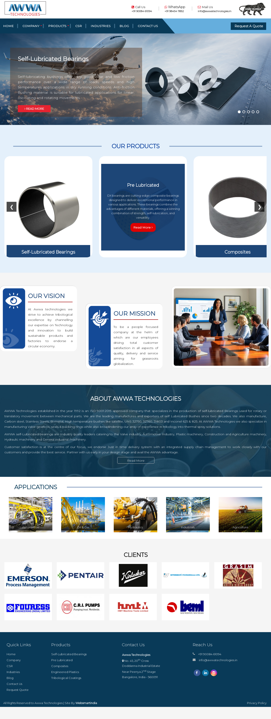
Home (11, 654)
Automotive (30, 527)
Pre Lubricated (62, 660)
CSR (78, 26)
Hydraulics (135, 527)
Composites (59, 666)
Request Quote (18, 689)
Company (30, 26)
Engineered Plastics (65, 671)
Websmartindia (86, 703)
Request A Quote (248, 26)
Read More (143, 227)
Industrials (188, 527)
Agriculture (240, 527)
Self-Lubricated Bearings (69, 654)
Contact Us (148, 26)
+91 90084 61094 (209, 654)
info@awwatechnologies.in (218, 660)
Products (57, 26)
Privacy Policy (257, 703)
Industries (101, 26)
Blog (124, 26)
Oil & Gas (83, 527)
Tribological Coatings (66, 677)
